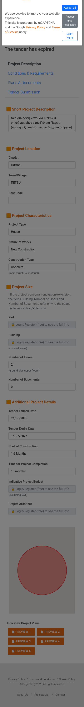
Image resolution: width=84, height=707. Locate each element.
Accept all (70, 7)
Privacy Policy (36, 27)
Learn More (70, 35)
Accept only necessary (70, 20)
